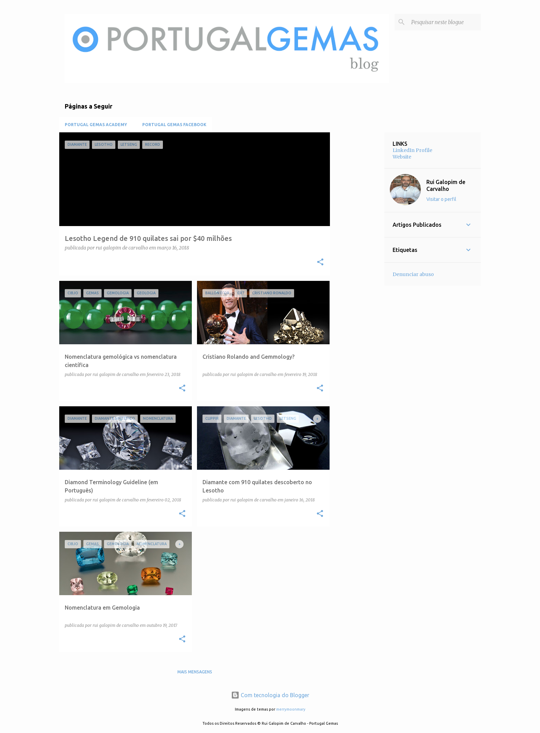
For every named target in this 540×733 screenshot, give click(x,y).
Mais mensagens (194, 672)
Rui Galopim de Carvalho (445, 185)
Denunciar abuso (413, 274)
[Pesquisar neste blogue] (444, 22)
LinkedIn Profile (412, 150)
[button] (320, 262)
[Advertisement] (357, 235)
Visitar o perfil (441, 199)
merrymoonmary (290, 709)
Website (402, 157)
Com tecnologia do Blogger (270, 695)
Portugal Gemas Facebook (174, 124)
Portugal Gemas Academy (96, 124)
